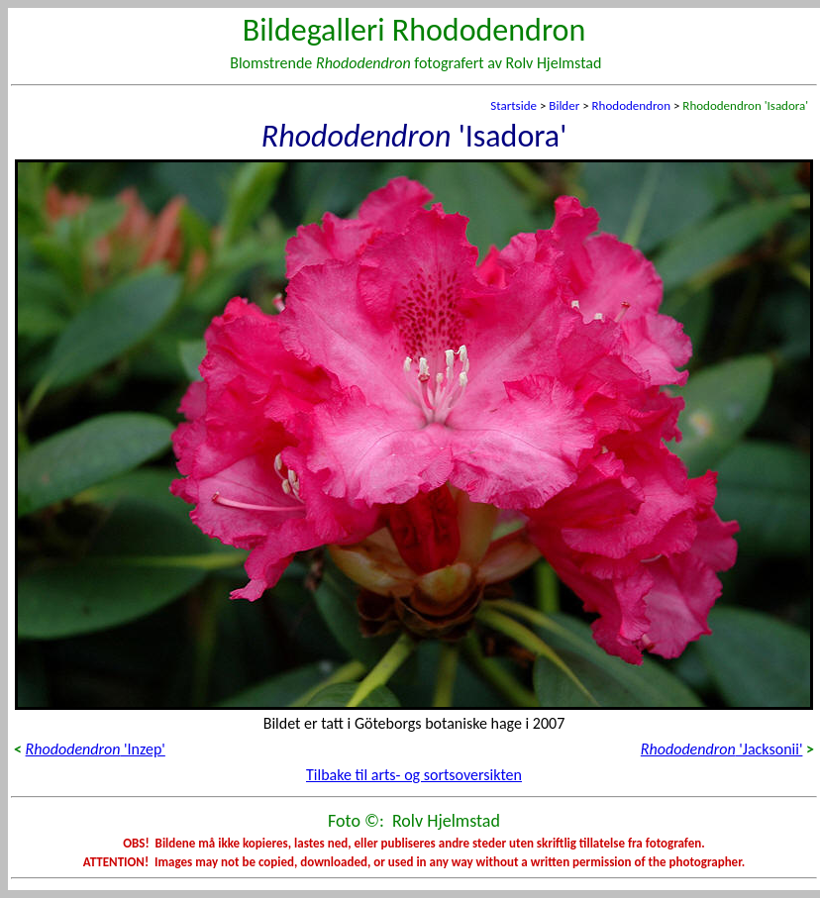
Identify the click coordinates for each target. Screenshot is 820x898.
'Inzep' (95, 749)
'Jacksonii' (722, 749)
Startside (513, 105)
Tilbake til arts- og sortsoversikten (414, 774)
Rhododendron (631, 105)
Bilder (564, 105)
